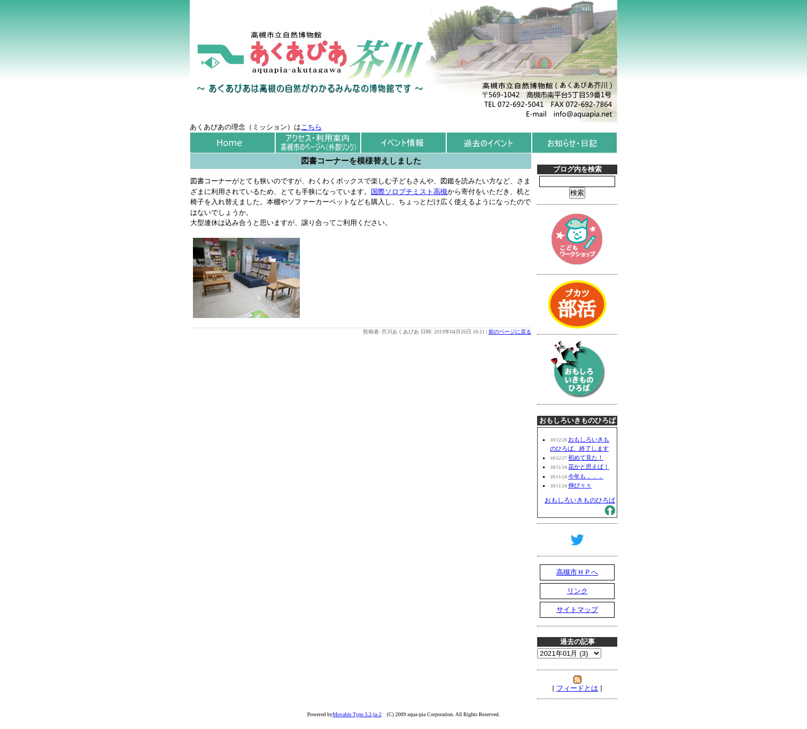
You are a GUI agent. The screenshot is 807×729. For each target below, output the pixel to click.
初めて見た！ (585, 457)
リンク (577, 591)
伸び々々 (580, 485)
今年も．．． (585, 476)
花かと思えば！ (588, 466)
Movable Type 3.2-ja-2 (357, 714)
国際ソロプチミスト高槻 (409, 192)
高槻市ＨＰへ (577, 572)
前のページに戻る (509, 332)
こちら (311, 127)
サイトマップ (577, 610)
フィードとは (577, 688)
